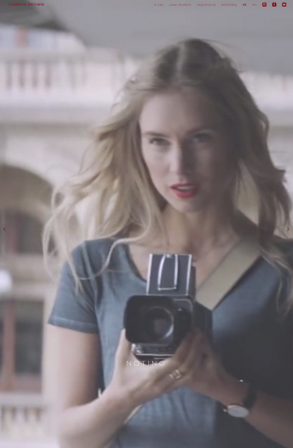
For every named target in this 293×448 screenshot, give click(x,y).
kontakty (229, 5)
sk (244, 5)
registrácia (206, 5)
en (254, 5)
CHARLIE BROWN (26, 5)
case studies (180, 5)
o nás (159, 5)
